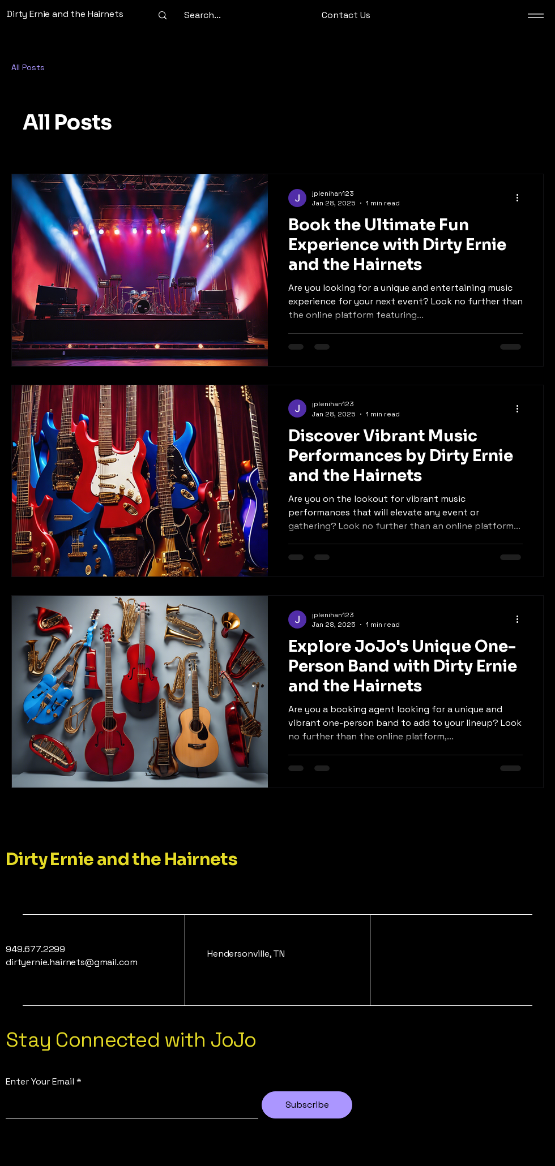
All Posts (28, 67)
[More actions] (521, 198)
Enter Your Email (40, 1081)
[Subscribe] (307, 1104)
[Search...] (202, 15)
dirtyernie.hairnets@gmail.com (71, 962)
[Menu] (535, 15)
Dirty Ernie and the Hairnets (121, 859)
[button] (346, 15)
